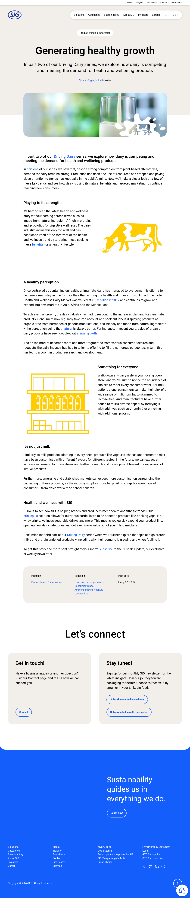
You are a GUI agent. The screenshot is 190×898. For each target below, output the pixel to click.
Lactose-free (81, 593)
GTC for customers (152, 858)
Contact (163, 3)
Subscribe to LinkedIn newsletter (129, 712)
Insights (139, 3)
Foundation (152, 3)
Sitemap (57, 865)
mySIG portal (176, 3)
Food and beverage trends (89, 582)
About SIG (128, 14)
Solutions (79, 14)
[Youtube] (164, 866)
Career (11, 865)
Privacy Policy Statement (156, 846)
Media (129, 3)
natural (67, 329)
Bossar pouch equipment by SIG (115, 854)
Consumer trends (84, 585)
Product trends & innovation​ (46, 582)
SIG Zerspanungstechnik (111, 858)
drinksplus (30, 516)
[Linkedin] (158, 866)
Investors (143, 14)
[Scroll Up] (177, 883)
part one (32, 169)
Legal (145, 850)
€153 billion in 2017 (105, 300)
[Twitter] (152, 866)
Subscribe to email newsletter (127, 699)
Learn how (117, 812)
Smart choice (105, 862)
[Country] (175, 15)
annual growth (87, 333)
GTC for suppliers (152, 854)
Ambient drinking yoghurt (89, 589)
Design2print (105, 850)
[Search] (166, 15)
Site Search (59, 862)
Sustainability (111, 14)
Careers (156, 14)
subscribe (105, 549)
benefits (37, 244)
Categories (94, 14)
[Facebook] (145, 866)
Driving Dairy (64, 156)
